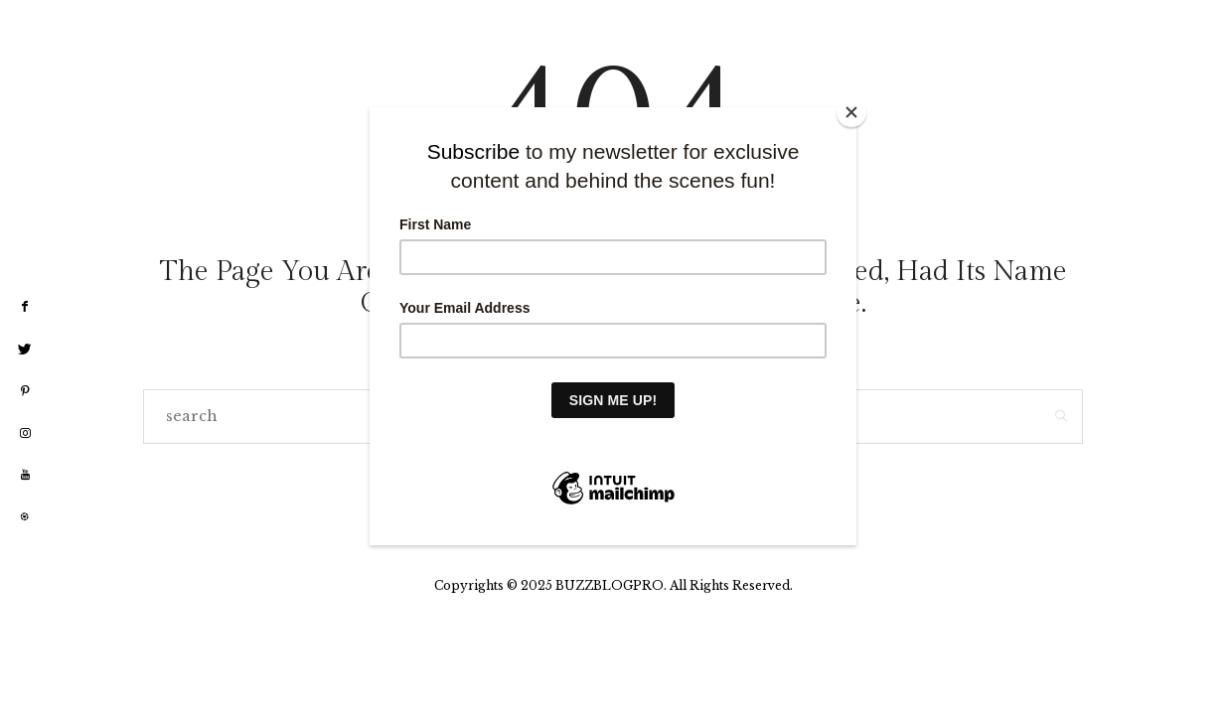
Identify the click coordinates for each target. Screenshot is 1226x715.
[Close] (851, 112)
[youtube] (25, 475)
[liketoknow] (25, 517)
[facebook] (25, 307)
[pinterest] (25, 391)
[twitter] (25, 349)
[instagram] (25, 434)
